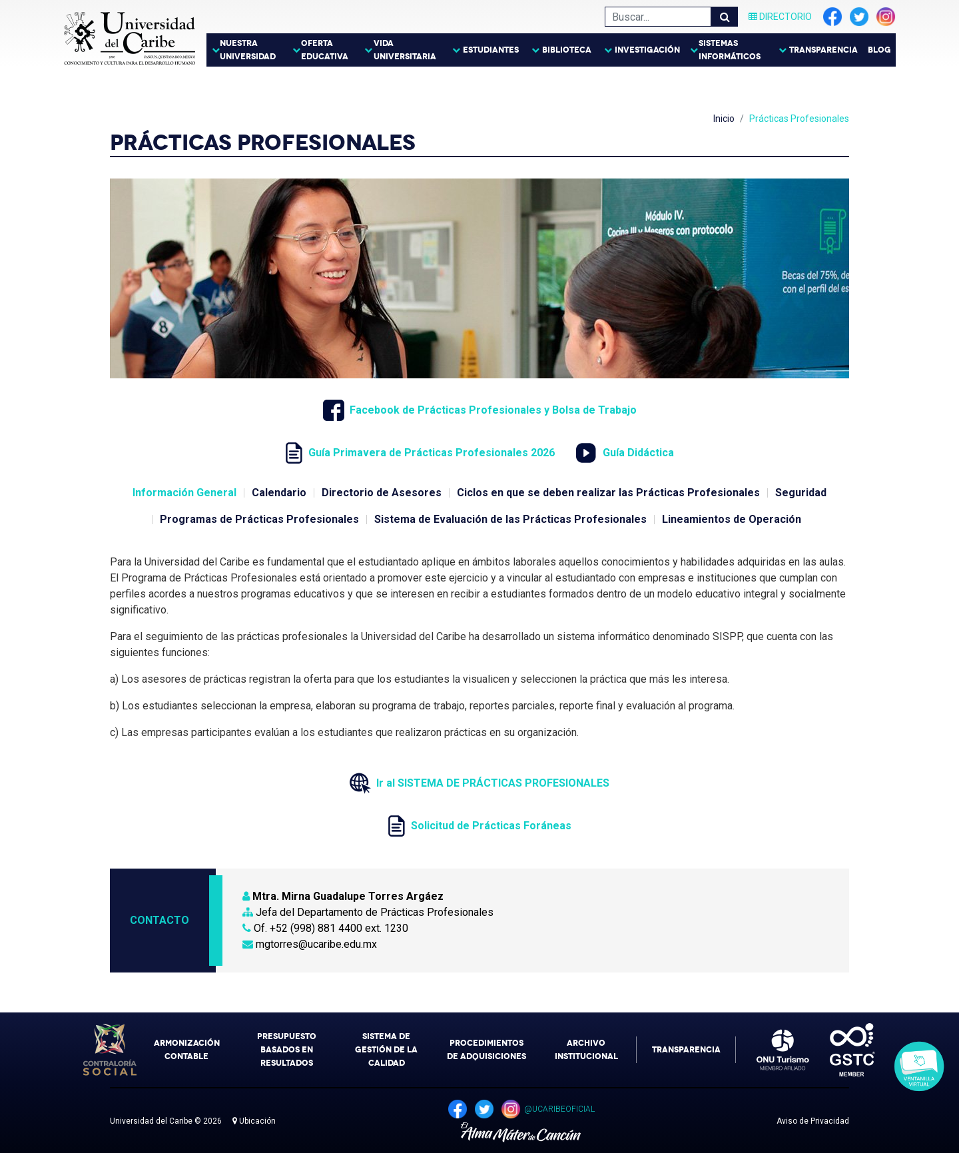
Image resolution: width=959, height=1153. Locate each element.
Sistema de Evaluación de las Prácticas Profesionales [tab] (510, 519)
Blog (879, 50)
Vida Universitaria (405, 50)
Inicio (724, 118)
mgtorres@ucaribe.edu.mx (309, 944)
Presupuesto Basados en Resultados (286, 1049)
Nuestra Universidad (248, 50)
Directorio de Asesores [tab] (382, 492)
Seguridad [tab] (800, 492)
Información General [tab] (184, 492)
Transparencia (823, 50)
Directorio (780, 16)
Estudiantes (491, 50)
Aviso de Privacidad (813, 1121)
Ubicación (254, 1121)
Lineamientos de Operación (731, 519)
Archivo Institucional (586, 1050)
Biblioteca (566, 50)
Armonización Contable (187, 1050)
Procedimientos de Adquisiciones (486, 1050)
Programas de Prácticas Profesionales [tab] (259, 519)
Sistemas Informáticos (730, 50)
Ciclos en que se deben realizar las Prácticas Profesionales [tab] (608, 492)
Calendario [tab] (279, 492)
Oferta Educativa (324, 50)
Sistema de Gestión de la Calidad (386, 1049)
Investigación (647, 50)
